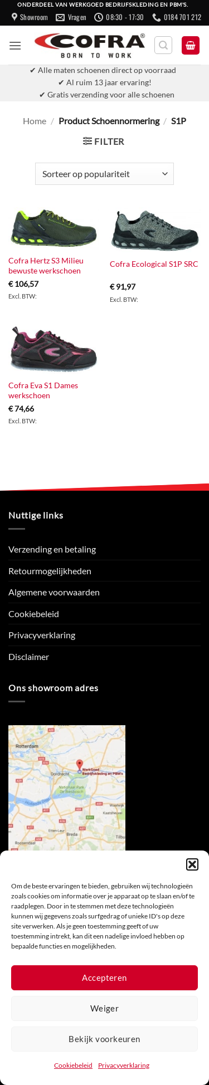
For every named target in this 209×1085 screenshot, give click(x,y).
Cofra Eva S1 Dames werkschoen (43, 390)
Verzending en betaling (52, 549)
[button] (192, 864)
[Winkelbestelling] (104, 174)
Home (34, 120)
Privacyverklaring (123, 1065)
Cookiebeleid (73, 1065)
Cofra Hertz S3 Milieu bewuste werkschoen (46, 265)
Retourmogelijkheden (49, 570)
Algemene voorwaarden (54, 592)
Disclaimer (28, 656)
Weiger (104, 1008)
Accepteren (104, 977)
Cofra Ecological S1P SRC (154, 264)
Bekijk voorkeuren (104, 1039)
